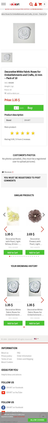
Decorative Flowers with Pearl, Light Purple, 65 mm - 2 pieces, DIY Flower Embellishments (35, 241)
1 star (12, 133)
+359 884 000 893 (36, 9)
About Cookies (7, 362)
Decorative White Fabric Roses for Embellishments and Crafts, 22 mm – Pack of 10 (13, 312)
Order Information (24, 356)
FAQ (18, 353)
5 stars (33, 133)
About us (4, 353)
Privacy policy (6, 356)
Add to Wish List (11, 93)
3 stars (22, 133)
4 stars (27, 133)
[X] (2, 414)
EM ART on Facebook (12, 388)
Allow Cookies (37, 420)
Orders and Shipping (25, 359)
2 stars (17, 133)
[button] (9, 256)
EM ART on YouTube (11, 393)
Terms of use (6, 359)
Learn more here (19, 417)
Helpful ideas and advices (11, 374)
